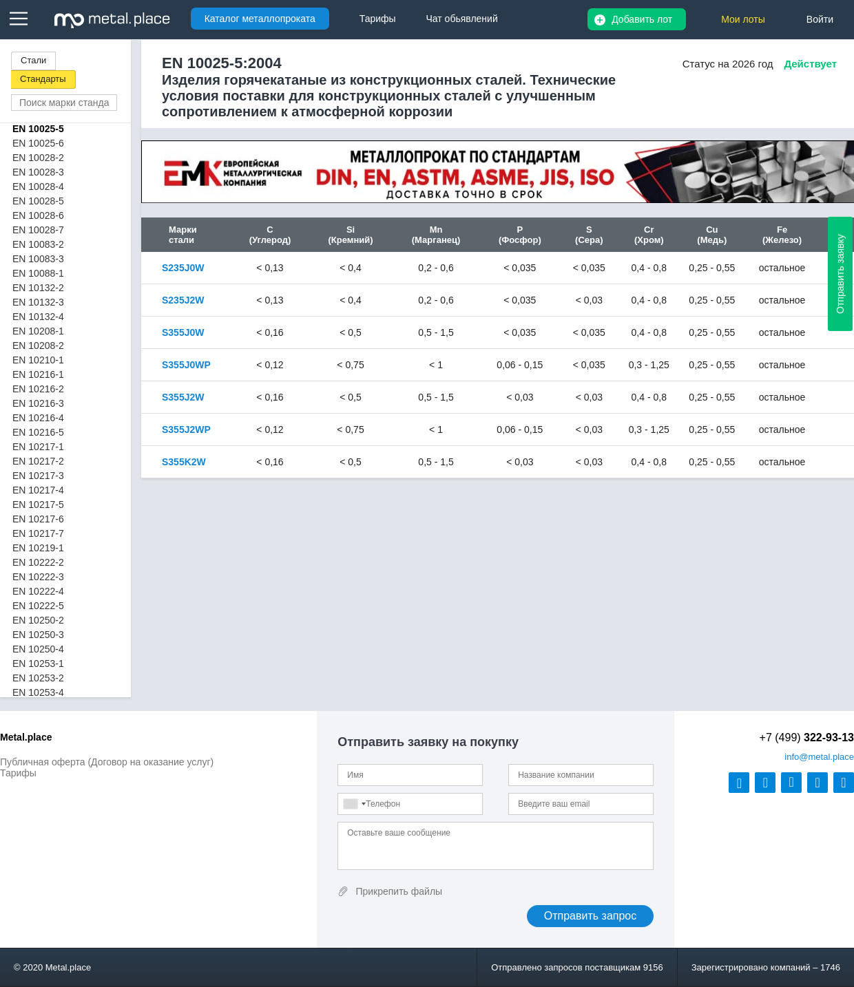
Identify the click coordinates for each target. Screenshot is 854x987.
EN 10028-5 (38, 200)
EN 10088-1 (38, 273)
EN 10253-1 (38, 663)
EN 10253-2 (38, 677)
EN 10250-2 (38, 620)
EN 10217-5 (38, 504)
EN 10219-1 (38, 547)
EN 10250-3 (38, 634)
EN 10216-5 (38, 432)
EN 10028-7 (38, 229)
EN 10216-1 (38, 374)
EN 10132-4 (38, 316)
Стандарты (43, 79)
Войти (819, 19)
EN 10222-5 (38, 605)
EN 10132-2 (38, 287)
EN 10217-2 (38, 461)
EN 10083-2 (38, 244)
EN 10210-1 (38, 359)
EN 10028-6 (38, 215)
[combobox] (354, 804)
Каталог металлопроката (260, 18)
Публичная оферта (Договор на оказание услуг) (107, 761)
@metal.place (819, 757)
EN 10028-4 (38, 186)
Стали (33, 60)
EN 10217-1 (38, 446)
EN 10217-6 (38, 518)
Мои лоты (743, 19)
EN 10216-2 (38, 388)
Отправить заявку (840, 274)
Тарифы (18, 772)
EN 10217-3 (38, 475)
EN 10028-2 (38, 157)
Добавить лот (642, 19)
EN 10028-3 (38, 172)
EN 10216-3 (38, 403)
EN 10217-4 (38, 490)
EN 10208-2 (38, 345)
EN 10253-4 (38, 692)
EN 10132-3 (38, 302)
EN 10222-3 (38, 576)
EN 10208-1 (38, 331)
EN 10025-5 (38, 128)
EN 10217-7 (38, 533)
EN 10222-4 (38, 591)
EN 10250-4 (38, 649)
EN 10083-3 (38, 258)
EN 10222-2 (38, 562)
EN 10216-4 (38, 417)
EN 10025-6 (38, 143)
